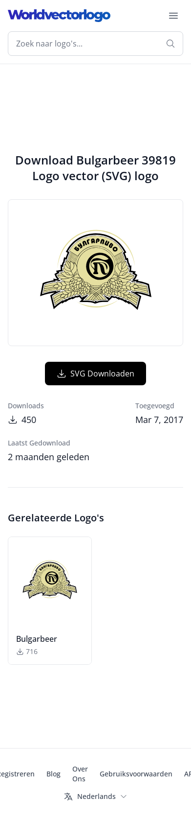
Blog (53, 773)
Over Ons (80, 773)
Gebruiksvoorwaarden (136, 773)
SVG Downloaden (95, 373)
